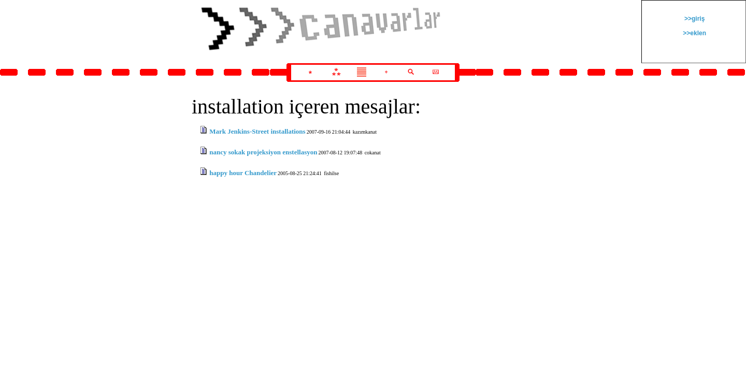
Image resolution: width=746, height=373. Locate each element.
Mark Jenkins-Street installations (257, 131)
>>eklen (693, 33)
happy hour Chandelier (243, 173)
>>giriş (694, 18)
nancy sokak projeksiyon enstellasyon (263, 152)
